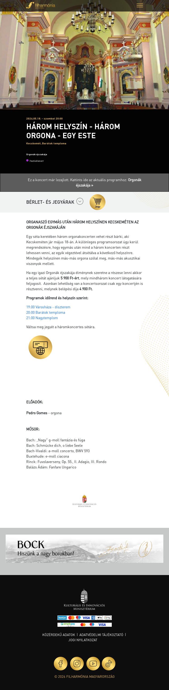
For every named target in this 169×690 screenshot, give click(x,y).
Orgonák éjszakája (36, 154)
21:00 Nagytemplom (42, 317)
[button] (140, 6)
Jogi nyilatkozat (82, 640)
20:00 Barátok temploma (46, 312)
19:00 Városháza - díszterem (48, 306)
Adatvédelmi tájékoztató (101, 634)
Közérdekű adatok (58, 634)
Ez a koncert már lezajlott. (49, 179)
